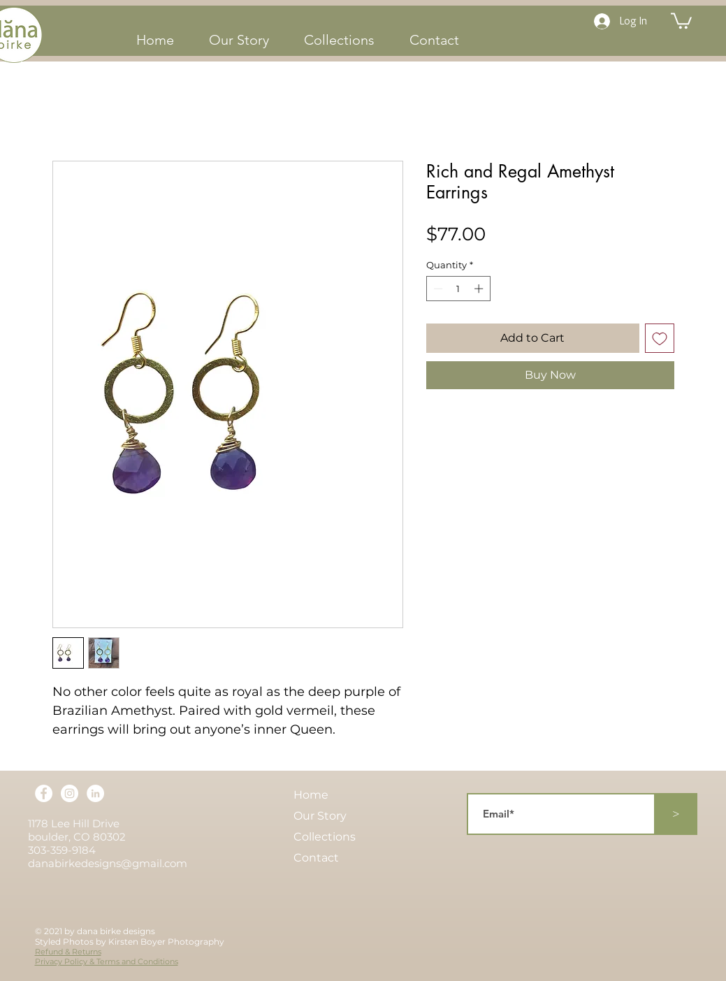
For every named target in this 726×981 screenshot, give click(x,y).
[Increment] (480, 288)
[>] (676, 814)
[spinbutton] (458, 288)
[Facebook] (43, 793)
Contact (316, 857)
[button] (681, 20)
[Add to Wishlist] (659, 338)
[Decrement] (436, 288)
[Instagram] (69, 793)
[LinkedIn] (95, 793)
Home (310, 794)
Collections (324, 836)
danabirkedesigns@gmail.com (107, 863)
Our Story (320, 815)
